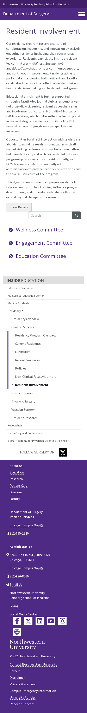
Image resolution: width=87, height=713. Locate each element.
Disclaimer (17, 677)
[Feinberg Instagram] (62, 621)
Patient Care (18, 485)
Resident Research (24, 418)
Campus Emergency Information (33, 691)
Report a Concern (22, 704)
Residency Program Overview (35, 335)
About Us (16, 466)
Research (16, 479)
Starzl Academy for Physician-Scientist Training (37, 441)
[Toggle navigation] (81, 14)
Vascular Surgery (23, 409)
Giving (14, 606)
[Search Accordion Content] (50, 215)
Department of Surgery (26, 14)
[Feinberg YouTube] (51, 621)
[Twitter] (63, 452)
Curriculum (23, 352)
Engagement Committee (40, 242)
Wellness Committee (36, 229)
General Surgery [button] (22, 327)
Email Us (16, 584)
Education (17, 472)
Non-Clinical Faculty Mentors (35, 376)
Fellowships (15, 425)
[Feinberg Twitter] (28, 621)
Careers (15, 671)
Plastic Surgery (22, 393)
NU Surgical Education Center (26, 295)
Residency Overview (25, 319)
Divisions (16, 492)
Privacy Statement (23, 684)
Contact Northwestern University (33, 664)
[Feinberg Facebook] (17, 621)
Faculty (15, 499)
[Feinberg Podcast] (17, 632)
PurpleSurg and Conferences (26, 433)
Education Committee (37, 256)
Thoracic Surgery (23, 401)
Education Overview (20, 288)
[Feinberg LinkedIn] (40, 621)
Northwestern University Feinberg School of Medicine (36, 4)
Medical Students (18, 303)
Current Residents (28, 343)
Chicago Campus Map (25, 525)
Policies (20, 368)
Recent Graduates (27, 360)
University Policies (23, 697)
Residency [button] (14, 311)
